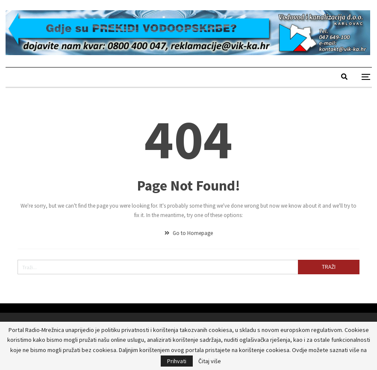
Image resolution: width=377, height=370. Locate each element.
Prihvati (176, 361)
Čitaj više (209, 361)
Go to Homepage (189, 233)
